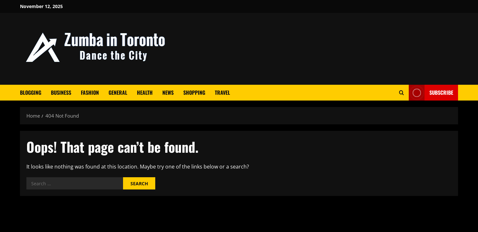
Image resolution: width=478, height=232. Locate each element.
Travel (222, 92)
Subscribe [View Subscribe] (431, 93)
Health (145, 92)
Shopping (194, 92)
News (168, 92)
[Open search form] (401, 92)
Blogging (30, 92)
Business (61, 92)
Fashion (90, 92)
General (118, 92)
